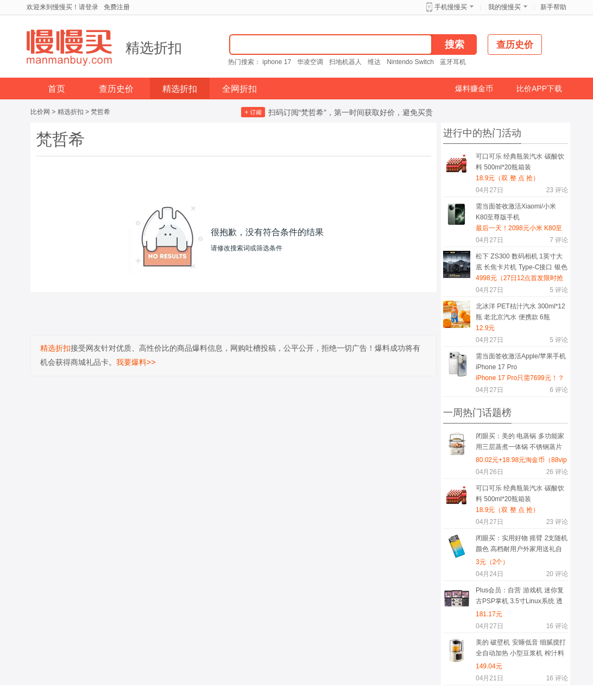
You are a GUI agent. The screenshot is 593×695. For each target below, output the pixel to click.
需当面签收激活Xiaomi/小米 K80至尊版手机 (516, 212)
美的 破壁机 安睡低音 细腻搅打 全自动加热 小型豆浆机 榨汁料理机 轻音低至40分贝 (521, 650)
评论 (557, 190)
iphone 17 (276, 62)
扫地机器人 (345, 62)
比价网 (40, 112)
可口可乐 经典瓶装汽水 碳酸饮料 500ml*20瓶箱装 (520, 162)
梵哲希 (100, 112)
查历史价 (116, 88)
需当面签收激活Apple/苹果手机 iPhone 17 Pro (521, 361)
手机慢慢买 (450, 7)
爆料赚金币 (474, 88)
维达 (374, 62)
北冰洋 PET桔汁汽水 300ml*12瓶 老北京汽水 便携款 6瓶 (520, 311)
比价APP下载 (539, 88)
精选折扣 (153, 48)
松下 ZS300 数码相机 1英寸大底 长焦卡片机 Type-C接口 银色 (521, 261)
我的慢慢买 (504, 7)
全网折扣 (239, 88)
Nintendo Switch (410, 62)
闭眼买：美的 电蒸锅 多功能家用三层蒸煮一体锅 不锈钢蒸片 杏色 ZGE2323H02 (520, 443)
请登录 (88, 7)
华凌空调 (310, 62)
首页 (56, 88)
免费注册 (117, 7)
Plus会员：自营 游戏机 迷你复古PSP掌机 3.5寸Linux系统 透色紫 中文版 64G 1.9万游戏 (520, 597)
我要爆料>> (135, 362)
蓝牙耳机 (453, 62)
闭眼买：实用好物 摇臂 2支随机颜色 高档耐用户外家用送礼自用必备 (521, 545)
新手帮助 (553, 7)
